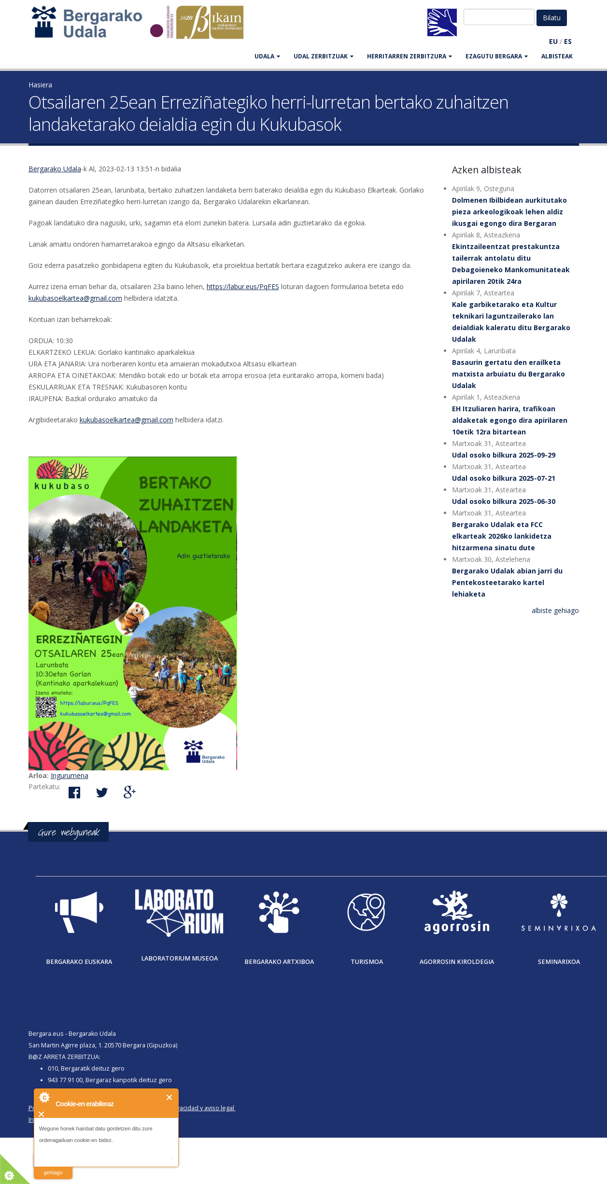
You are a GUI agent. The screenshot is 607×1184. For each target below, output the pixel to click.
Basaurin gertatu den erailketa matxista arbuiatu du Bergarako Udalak (508, 374)
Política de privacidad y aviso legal (186, 1108)
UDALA (267, 56)
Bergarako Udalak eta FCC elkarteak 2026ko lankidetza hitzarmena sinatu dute (501, 536)
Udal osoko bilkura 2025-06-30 (503, 501)
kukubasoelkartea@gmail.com (75, 298)
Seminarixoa (559, 962)
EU (553, 41)
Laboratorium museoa (179, 958)
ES (568, 41)
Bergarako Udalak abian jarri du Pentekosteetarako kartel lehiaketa (507, 582)
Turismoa (367, 962)
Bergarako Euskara (79, 962)
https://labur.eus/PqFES (243, 286)
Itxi (170, 1097)
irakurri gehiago (52, 1166)
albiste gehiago (555, 610)
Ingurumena (69, 775)
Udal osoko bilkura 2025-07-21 (503, 478)
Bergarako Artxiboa (279, 962)
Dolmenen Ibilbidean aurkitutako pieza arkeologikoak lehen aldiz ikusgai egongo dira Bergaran (509, 211)
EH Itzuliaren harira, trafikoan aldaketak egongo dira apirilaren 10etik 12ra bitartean (509, 420)
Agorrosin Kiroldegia (457, 962)
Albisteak (557, 56)
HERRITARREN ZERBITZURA (409, 56)
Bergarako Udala (54, 168)
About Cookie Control (44, 1097)
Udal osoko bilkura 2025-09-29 (503, 455)
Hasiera (40, 84)
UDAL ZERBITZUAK (323, 56)
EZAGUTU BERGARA (497, 56)
